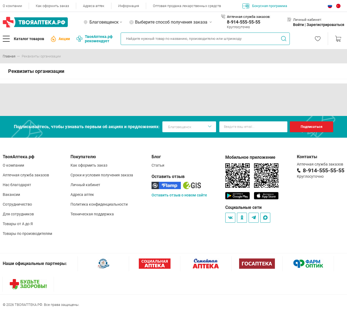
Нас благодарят (17, 185)
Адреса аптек (93, 6)
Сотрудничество (17, 204)
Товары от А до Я (18, 224)
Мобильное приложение (250, 157)
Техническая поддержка (92, 214)
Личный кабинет (85, 185)
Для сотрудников (18, 214)
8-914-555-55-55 (243, 22)
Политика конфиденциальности (99, 204)
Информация (128, 6)
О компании (12, 6)
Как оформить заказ (52, 6)
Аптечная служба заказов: (248, 17)
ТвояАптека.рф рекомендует (94, 38)
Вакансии (11, 194)
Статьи (158, 165)
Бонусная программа (264, 6)
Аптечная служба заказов (26, 175)
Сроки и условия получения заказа (101, 175)
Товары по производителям (27, 233)
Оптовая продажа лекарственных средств (187, 6)
